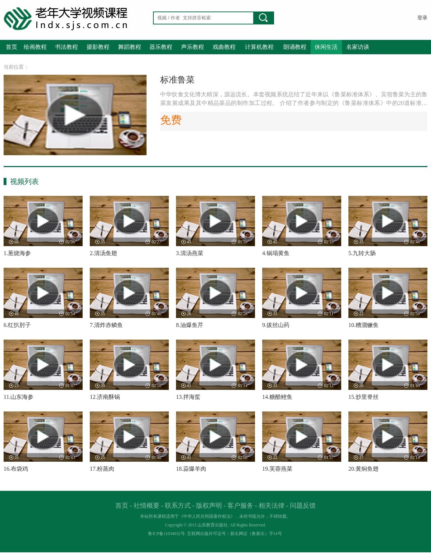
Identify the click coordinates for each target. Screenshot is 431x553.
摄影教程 (98, 47)
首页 (11, 47)
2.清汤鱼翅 (103, 253)
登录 (422, 17)
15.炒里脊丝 (363, 397)
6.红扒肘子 (17, 325)
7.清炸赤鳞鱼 (106, 325)
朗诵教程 (294, 47)
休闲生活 (326, 47)
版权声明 (209, 505)
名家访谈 (357, 47)
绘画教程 (35, 47)
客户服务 (240, 505)
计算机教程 (259, 47)
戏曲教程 (224, 47)
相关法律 (271, 505)
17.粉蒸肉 (102, 469)
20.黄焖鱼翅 (363, 469)
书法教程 (66, 47)
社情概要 (146, 505)
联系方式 (178, 505)
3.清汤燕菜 (189, 253)
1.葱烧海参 (17, 253)
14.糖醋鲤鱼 (277, 397)
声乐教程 (192, 47)
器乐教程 (160, 47)
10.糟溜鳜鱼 (363, 325)
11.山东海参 (18, 397)
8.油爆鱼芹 (189, 325)
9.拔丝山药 (275, 325)
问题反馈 (303, 505)
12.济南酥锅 (105, 397)
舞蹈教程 (129, 47)
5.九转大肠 (362, 253)
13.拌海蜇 (188, 397)
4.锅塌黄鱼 (275, 253)
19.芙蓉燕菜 (277, 469)
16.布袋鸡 (16, 469)
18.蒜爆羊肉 (191, 469)
